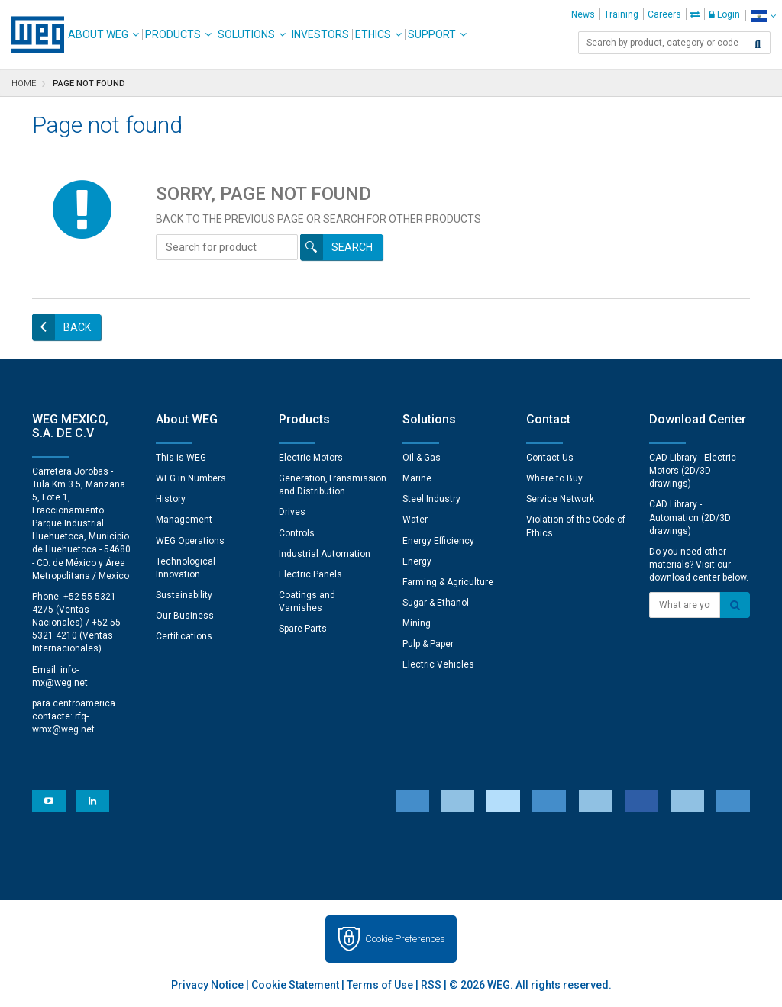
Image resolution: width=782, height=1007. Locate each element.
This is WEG (181, 457)
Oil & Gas (421, 457)
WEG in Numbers (191, 478)
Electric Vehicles (438, 664)
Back (77, 327)
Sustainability (184, 595)
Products (173, 34)
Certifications (184, 636)
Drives (292, 512)
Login (724, 14)
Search (352, 247)
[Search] (758, 44)
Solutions (246, 34)
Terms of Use (380, 985)
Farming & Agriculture (447, 582)
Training (621, 14)
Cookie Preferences (405, 938)
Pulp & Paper (428, 644)
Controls (297, 533)
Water (415, 519)
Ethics (373, 34)
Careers (664, 14)
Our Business (185, 615)
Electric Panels (310, 574)
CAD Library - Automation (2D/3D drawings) (690, 517)
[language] (763, 15)
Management (184, 519)
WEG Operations (190, 541)
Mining (416, 623)
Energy (416, 561)
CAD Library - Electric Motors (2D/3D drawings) (692, 470)
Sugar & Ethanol (435, 602)
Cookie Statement (295, 985)
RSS (431, 985)
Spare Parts (303, 628)
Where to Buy (554, 478)
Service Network (560, 499)
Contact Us (550, 457)
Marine (416, 478)
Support (432, 34)
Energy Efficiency (438, 541)
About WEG (98, 34)
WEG (32, 34)
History (171, 499)
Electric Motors (311, 457)
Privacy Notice (207, 985)
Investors (320, 34)
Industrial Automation (324, 554)
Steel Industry (431, 499)
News (583, 14)
